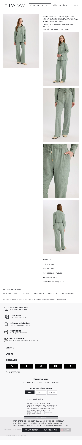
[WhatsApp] (12, 366)
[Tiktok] (70, 366)
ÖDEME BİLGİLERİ (50, 277)
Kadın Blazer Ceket (10, 293)
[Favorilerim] (63, 5)
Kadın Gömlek (39, 293)
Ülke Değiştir (14, 372)
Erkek (41, 392)
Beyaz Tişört (25, 293)
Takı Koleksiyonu (67, 293)
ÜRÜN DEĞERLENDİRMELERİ (53, 273)
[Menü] (5, 5)
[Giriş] (55, 5)
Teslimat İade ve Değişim (53, 282)
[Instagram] (55, 366)
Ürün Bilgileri (49, 268)
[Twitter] (41, 366)
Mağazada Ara (49, 264)
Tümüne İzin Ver (50, 430)
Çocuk (52, 392)
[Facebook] (26, 366)
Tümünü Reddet (31, 430)
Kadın (30, 392)
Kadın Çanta (52, 293)
